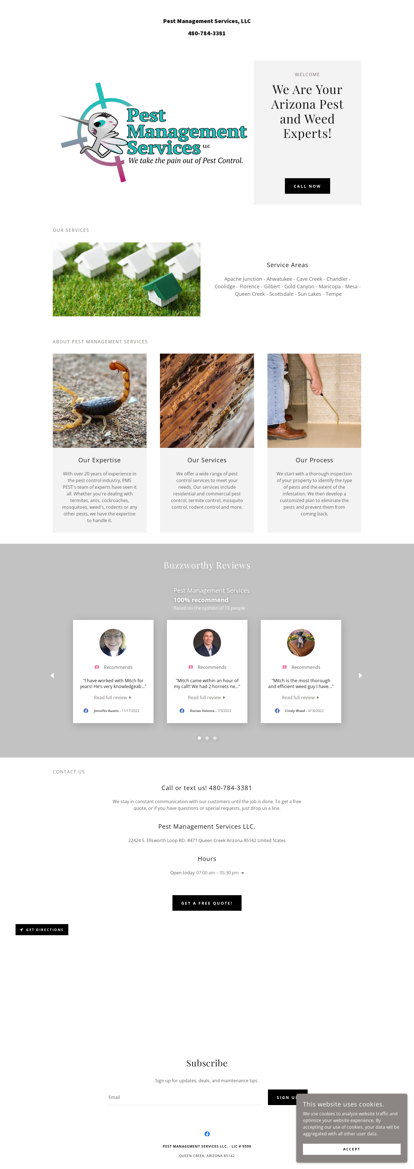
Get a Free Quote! (207, 903)
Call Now (307, 186)
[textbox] (183, 1097)
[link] (207, 34)
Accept (351, 1149)
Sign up (288, 1097)
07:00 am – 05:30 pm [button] (217, 873)
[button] (241, 873)
